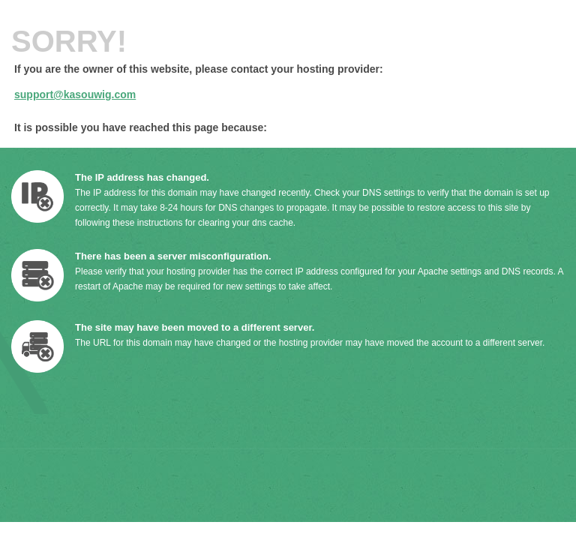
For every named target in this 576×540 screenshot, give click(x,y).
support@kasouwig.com (75, 94)
